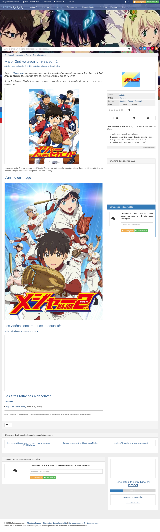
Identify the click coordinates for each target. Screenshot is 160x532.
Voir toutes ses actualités (132, 497)
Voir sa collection (133, 502)
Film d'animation (89, 7)
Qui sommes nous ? (76, 523)
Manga (60, 7)
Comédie (123, 101)
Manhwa (103, 7)
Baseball (138, 101)
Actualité (34, 7)
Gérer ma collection (32, 2)
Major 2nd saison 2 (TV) (16, 406)
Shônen (123, 98)
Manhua (113, 7)
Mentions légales (34, 523)
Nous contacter (92, 523)
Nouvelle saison (55, 66)
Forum (125, 7)
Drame (130, 101)
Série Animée (73, 7)
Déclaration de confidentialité (55, 523)
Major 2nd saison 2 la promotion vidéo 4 (21, 331)
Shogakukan (18, 73)
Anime (122, 95)
